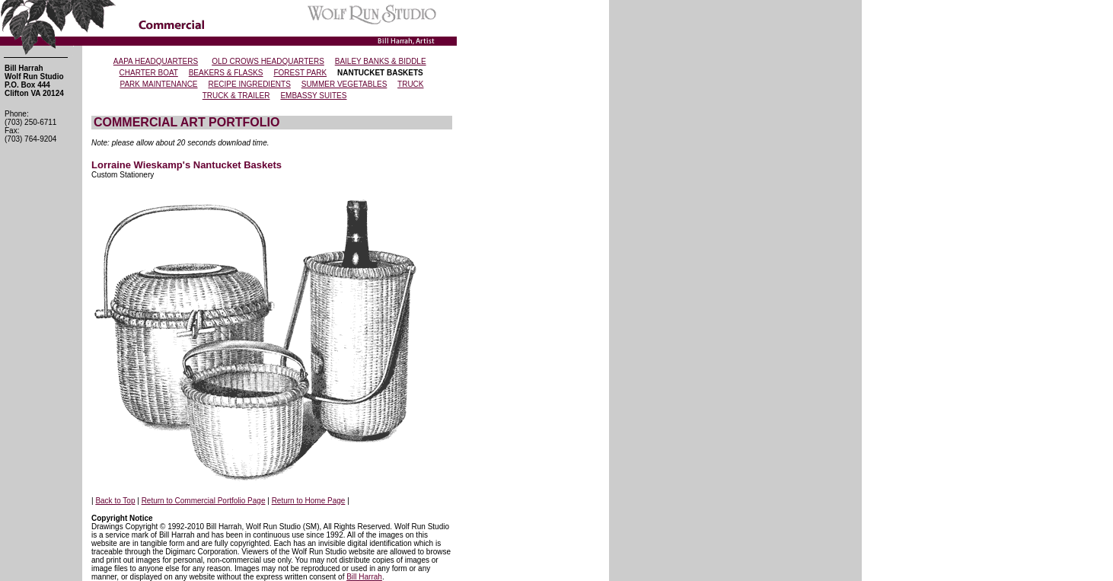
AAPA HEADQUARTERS (155, 61)
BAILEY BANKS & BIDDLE (380, 61)
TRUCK (410, 84)
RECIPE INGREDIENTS (249, 84)
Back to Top (115, 500)
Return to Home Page (309, 500)
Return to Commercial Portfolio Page (204, 500)
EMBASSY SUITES (313, 95)
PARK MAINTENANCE (158, 84)
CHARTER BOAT (149, 73)
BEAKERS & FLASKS (226, 73)
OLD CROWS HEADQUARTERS (268, 61)
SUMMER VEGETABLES (344, 84)
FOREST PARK (300, 73)
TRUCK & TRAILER (236, 95)
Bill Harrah (364, 577)
